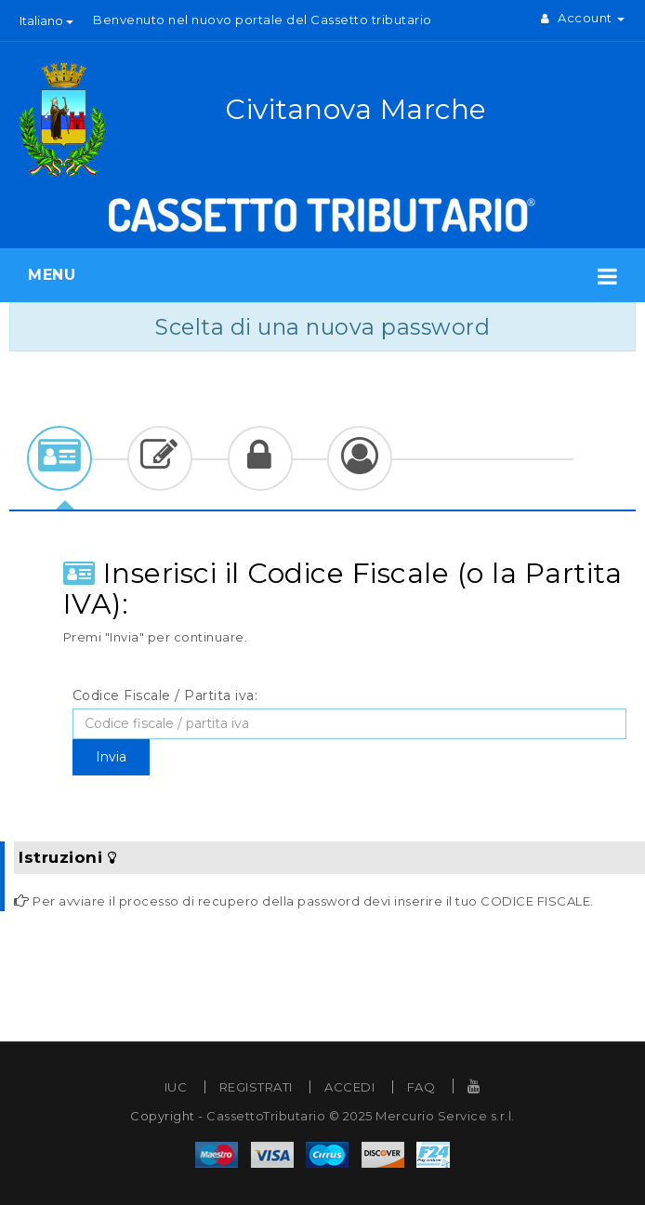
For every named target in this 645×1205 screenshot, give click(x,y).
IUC (176, 1086)
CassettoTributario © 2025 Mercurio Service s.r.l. (360, 1115)
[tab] (59, 458)
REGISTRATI (256, 1086)
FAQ (421, 1086)
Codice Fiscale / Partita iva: (165, 695)
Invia (111, 756)
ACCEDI (349, 1086)
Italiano (46, 20)
